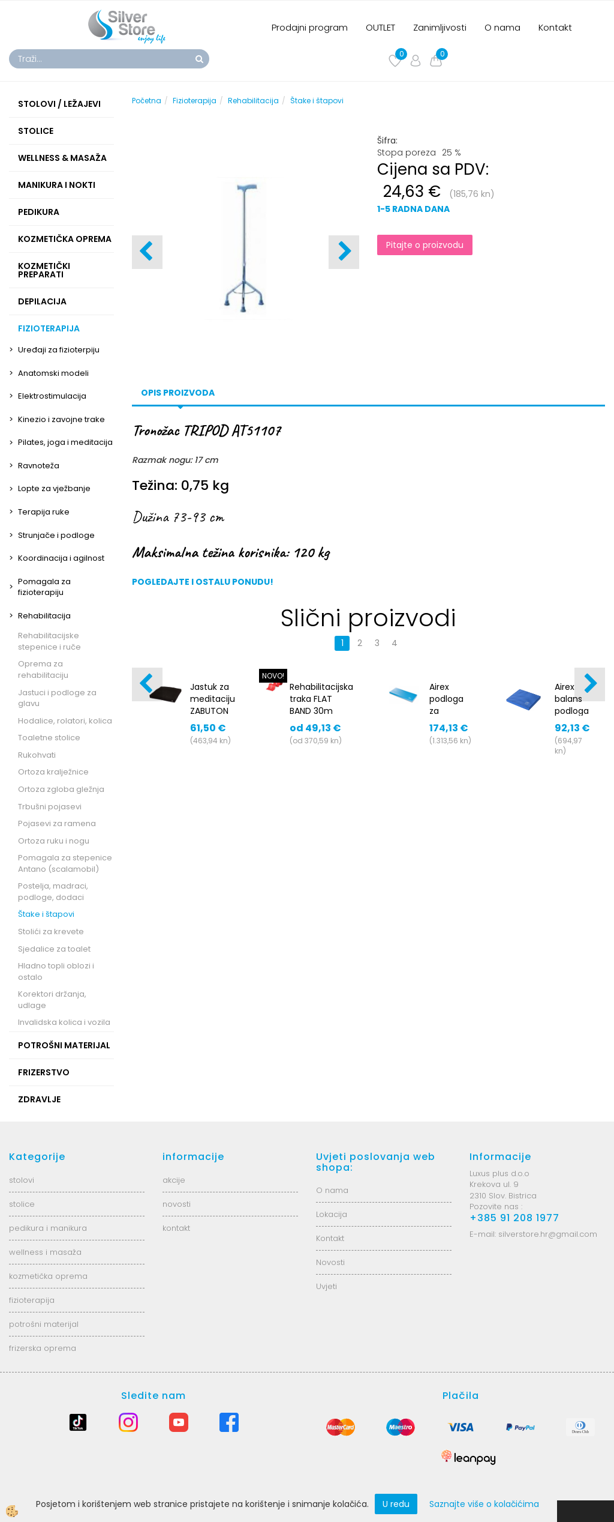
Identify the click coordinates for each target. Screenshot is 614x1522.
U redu (396, 1504)
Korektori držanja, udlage (52, 999)
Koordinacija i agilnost (61, 558)
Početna (146, 100)
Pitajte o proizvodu (424, 245)
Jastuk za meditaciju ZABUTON (212, 699)
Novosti (330, 1262)
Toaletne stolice (49, 737)
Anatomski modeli (53, 373)
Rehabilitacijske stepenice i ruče (49, 641)
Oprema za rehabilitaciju (43, 669)
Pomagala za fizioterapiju (44, 587)
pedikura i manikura (48, 1228)
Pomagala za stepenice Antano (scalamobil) (65, 863)
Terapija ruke (44, 512)
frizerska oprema (42, 1348)
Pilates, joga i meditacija (65, 442)
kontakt (176, 1228)
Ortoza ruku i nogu (53, 841)
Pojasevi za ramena (57, 823)
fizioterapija (32, 1300)
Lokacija (331, 1214)
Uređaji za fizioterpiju (59, 349)
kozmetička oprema (48, 1276)
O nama (502, 27)
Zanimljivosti (439, 27)
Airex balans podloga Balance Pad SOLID (572, 717)
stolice (22, 1204)
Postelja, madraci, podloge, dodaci (53, 891)
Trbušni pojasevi (50, 806)
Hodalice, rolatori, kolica (65, 720)
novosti (176, 1204)
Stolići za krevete (51, 931)
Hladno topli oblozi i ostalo (56, 971)
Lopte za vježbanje (54, 488)
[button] (344, 252)
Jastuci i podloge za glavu (57, 698)
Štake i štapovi (46, 914)
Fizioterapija (194, 100)
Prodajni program (310, 27)
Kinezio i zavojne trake (61, 419)
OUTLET (380, 27)
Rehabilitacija (44, 615)
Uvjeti (326, 1286)
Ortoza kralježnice (53, 772)
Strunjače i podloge (56, 535)
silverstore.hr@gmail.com (547, 1234)
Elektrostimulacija (52, 396)
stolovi (21, 1180)
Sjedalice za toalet (54, 949)
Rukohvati (37, 755)
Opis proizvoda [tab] (178, 393)
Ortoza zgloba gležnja (61, 789)
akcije (173, 1180)
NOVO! (273, 676)
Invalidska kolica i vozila (64, 1022)
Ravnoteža (38, 465)
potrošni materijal (44, 1324)
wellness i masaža (45, 1252)
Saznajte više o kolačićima (484, 1504)
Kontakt (555, 27)
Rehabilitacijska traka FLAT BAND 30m (321, 699)
